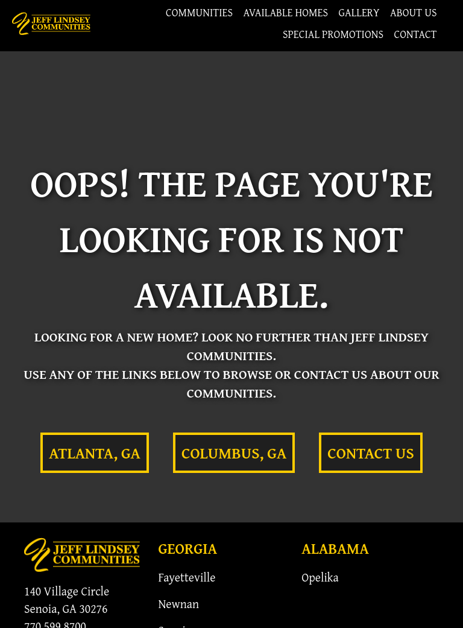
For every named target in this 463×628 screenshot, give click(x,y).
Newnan (178, 603)
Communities (199, 12)
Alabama (335, 548)
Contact (415, 34)
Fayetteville (186, 577)
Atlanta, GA (94, 453)
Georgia (187, 548)
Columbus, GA (233, 453)
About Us (413, 12)
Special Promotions (333, 34)
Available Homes (286, 12)
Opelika (320, 577)
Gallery (359, 12)
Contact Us (370, 453)
